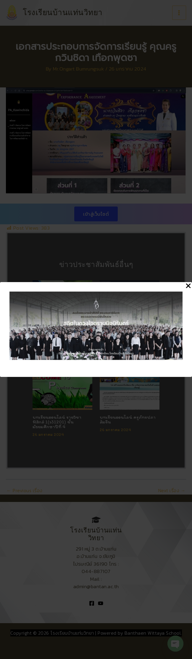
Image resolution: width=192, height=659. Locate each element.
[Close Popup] (188, 286)
